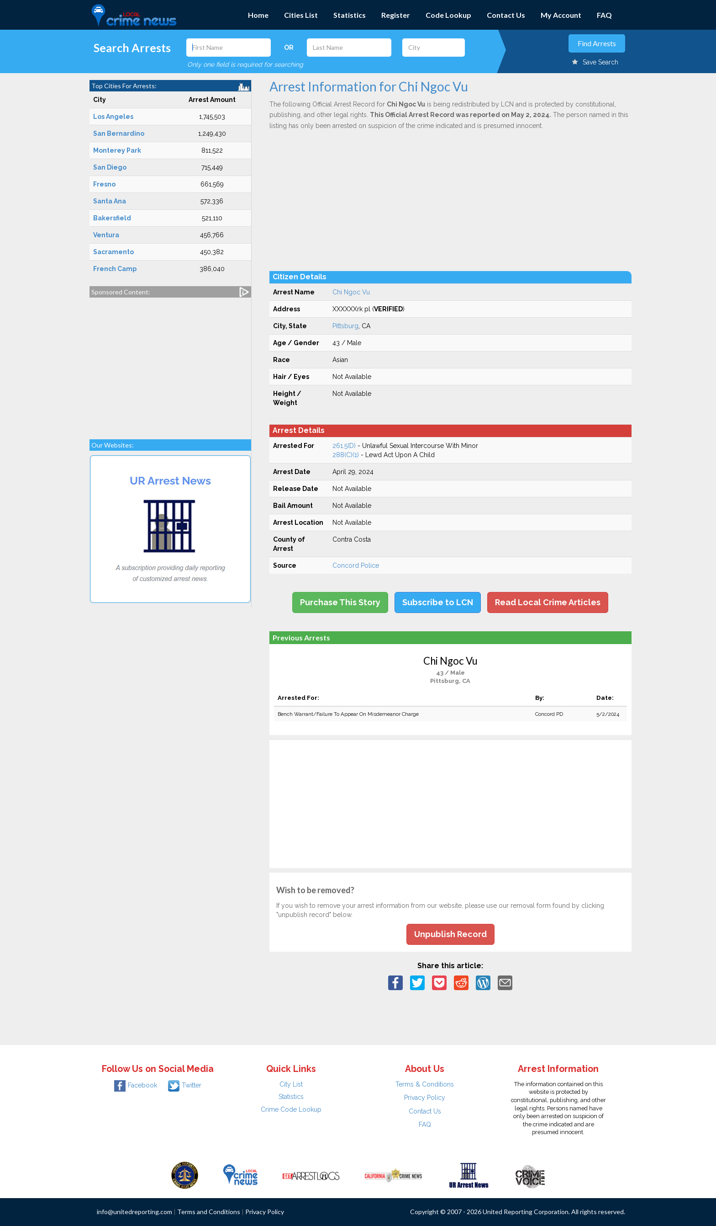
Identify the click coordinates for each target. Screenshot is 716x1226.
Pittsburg (345, 326)
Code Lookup (448, 15)
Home (258, 15)
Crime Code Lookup (291, 1109)
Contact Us (506, 15)
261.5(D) (344, 445)
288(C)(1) (345, 454)
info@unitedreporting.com (134, 1211)
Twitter (184, 1085)
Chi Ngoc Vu (351, 292)
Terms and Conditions (208, 1211)
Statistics (349, 15)
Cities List (301, 15)
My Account (561, 15)
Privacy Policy (424, 1097)
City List (291, 1084)
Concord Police (355, 565)
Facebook (135, 1085)
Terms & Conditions (424, 1084)
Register (395, 15)
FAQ (604, 15)
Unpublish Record (450, 934)
